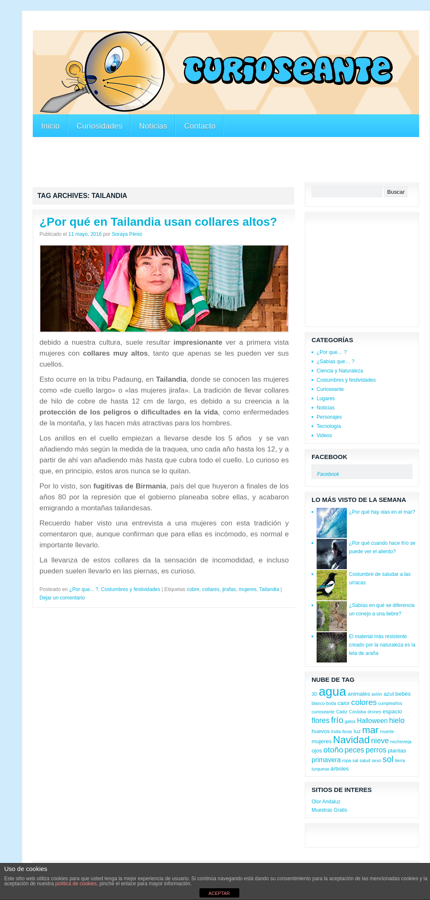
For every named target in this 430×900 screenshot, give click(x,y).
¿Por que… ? (331, 352)
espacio (392, 711)
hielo (396, 720)
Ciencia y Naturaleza (340, 371)
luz (357, 731)
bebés (403, 694)
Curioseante (330, 389)
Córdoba (357, 711)
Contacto (199, 126)
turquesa (320, 768)
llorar (347, 731)
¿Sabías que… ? (335, 361)
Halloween (372, 720)
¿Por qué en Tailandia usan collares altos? (158, 221)
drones (374, 711)
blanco (318, 703)
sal (355, 760)
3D (314, 694)
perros (376, 750)
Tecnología (329, 426)
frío (337, 720)
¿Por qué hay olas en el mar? (382, 512)
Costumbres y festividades (130, 589)
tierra (400, 760)
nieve (380, 740)
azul (388, 694)
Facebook (329, 456)
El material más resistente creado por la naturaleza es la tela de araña (382, 644)
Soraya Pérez (127, 234)
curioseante (323, 711)
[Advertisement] (185, 24)
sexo (376, 760)
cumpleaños (390, 703)
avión (377, 694)
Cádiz (341, 711)
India (336, 731)
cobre (193, 589)
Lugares (326, 398)
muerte (387, 731)
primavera (326, 759)
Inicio (50, 126)
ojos (317, 750)
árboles (339, 768)
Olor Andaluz (326, 802)
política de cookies (76, 884)
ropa (346, 760)
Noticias (153, 126)
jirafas (229, 589)
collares (210, 589)
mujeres (248, 589)
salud (364, 760)
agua (332, 691)
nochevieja (401, 741)
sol (388, 759)
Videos (324, 435)
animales (359, 694)
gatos (350, 721)
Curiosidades (99, 126)
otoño (333, 749)
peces (354, 750)
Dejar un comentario (62, 598)
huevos (321, 731)
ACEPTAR (219, 893)
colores (364, 702)
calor (344, 703)
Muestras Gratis (329, 810)
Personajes (329, 417)
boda (331, 703)
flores (321, 720)
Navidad (351, 739)
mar (370, 729)
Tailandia (269, 589)
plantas (397, 750)
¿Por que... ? (83, 589)
